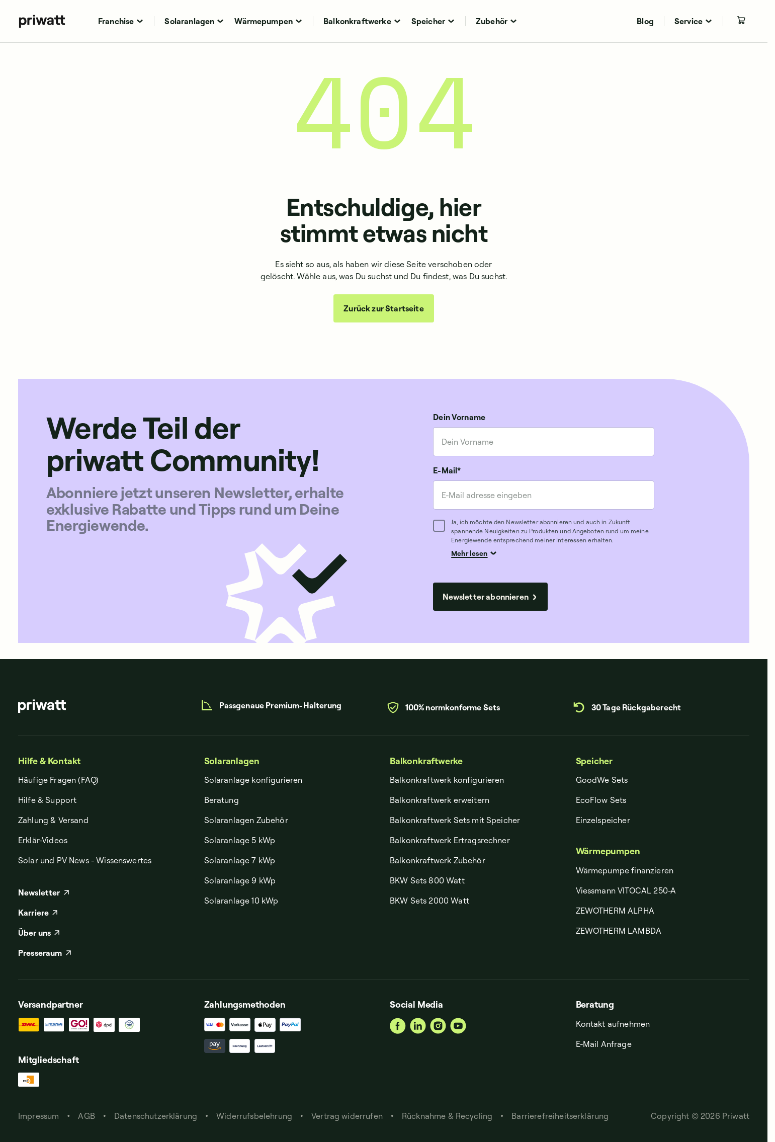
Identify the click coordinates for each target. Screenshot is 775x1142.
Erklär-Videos (42, 840)
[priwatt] (42, 706)
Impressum (38, 1116)
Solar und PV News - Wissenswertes (84, 860)
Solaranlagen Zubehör (246, 820)
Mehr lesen (473, 553)
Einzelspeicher (603, 820)
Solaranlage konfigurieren (253, 780)
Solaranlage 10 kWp (241, 900)
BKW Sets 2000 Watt (429, 900)
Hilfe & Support (47, 800)
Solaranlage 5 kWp (240, 840)
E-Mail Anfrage (604, 1044)
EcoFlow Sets (601, 800)
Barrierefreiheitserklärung (560, 1116)
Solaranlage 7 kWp (240, 860)
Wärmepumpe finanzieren (625, 870)
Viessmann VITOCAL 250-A (626, 890)
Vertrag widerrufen (347, 1116)
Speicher (594, 761)
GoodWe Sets (602, 780)
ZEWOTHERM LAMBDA (619, 931)
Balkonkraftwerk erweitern (439, 800)
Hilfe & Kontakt (49, 761)
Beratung (221, 800)
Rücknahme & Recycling (447, 1116)
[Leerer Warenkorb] (741, 20)
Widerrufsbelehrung (254, 1116)
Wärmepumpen (608, 851)
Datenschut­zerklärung (155, 1116)
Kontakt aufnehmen (613, 1024)
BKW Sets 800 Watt (427, 880)
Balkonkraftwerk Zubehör (437, 860)
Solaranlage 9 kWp (240, 880)
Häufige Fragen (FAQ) (58, 780)
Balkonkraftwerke (426, 761)
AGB (86, 1116)
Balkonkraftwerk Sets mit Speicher (455, 820)
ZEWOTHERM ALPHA (615, 911)
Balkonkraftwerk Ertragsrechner (450, 840)
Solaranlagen (232, 761)
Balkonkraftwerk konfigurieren (447, 780)
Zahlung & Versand (53, 820)
